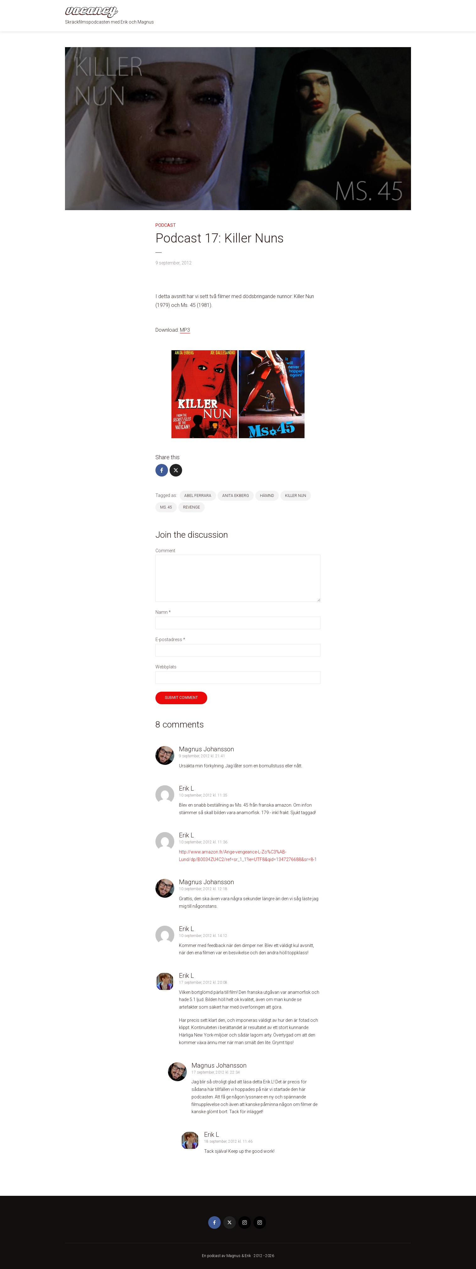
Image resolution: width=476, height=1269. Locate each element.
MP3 (185, 330)
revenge (191, 507)
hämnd (267, 495)
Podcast (165, 225)
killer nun (295, 495)
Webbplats (165, 666)
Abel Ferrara (197, 495)
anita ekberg (235, 495)
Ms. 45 (166, 507)
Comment (165, 550)
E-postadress (170, 639)
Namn (163, 612)
